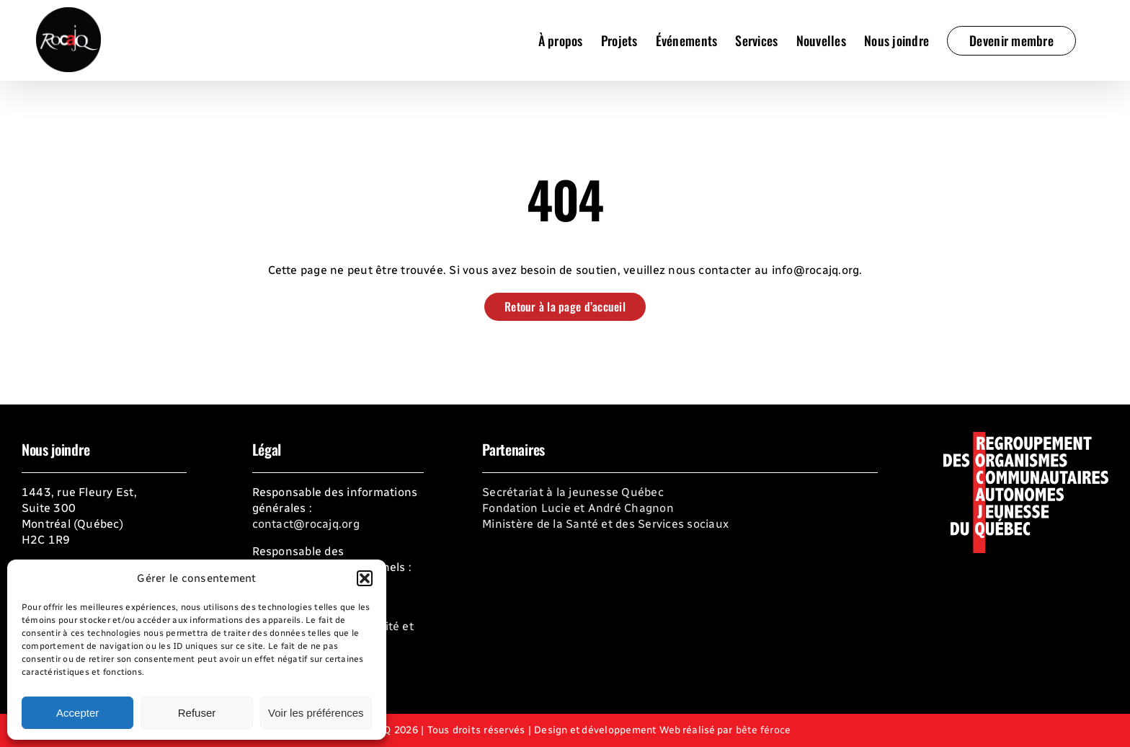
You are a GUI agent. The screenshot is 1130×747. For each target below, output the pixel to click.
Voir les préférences (316, 713)
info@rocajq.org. (817, 270)
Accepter (77, 713)
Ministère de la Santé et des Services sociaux (605, 524)
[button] (364, 578)
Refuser (197, 713)
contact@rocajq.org (306, 524)
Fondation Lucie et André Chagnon (578, 508)
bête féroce (763, 730)
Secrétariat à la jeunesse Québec (573, 492)
